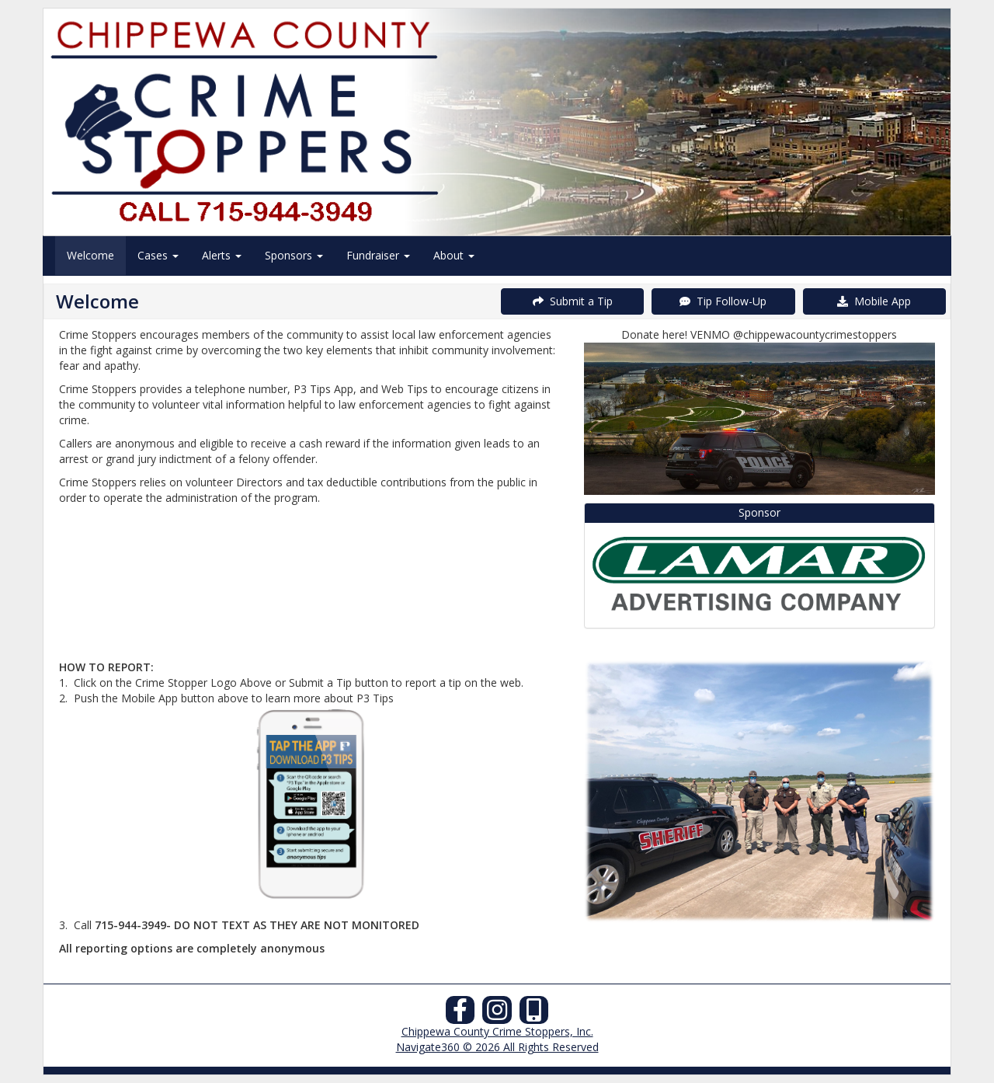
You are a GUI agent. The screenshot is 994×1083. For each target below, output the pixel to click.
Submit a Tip (573, 301)
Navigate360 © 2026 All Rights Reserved (497, 1046)
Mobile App (874, 301)
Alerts (222, 255)
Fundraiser (378, 255)
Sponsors (294, 255)
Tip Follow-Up (722, 301)
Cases (158, 255)
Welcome (90, 255)
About (453, 255)
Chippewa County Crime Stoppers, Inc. (497, 1031)
